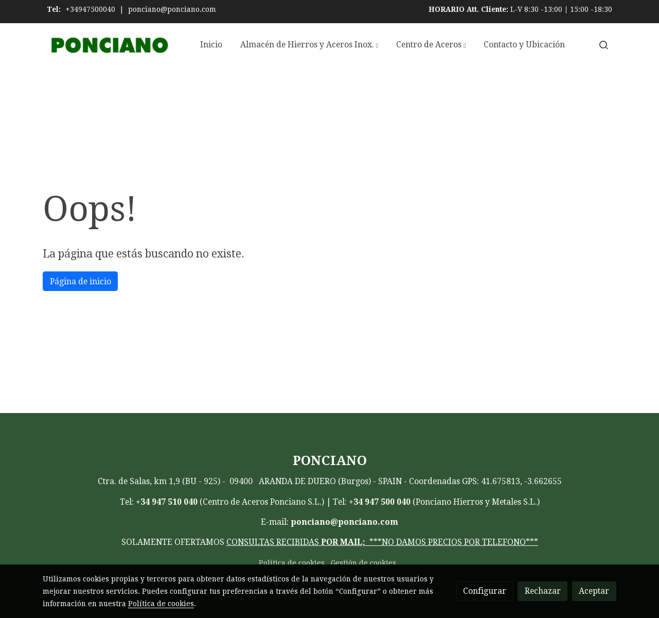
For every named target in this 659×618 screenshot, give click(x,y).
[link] (108, 45)
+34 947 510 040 (167, 502)
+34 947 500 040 (380, 502)
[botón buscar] (603, 45)
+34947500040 (90, 9)
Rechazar (543, 591)
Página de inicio (80, 281)
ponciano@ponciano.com (172, 9)
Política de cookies (292, 563)
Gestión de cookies (363, 563)
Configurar (484, 591)
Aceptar (594, 591)
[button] (309, 44)
